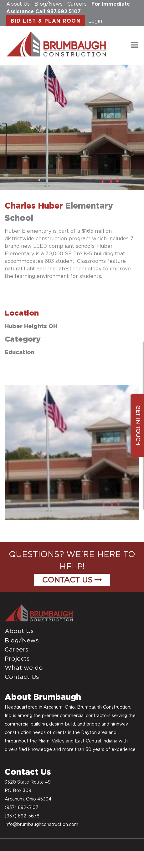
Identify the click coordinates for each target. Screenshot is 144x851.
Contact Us (72, 580)
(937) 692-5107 (22, 807)
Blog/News (48, 4)
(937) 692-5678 (22, 815)
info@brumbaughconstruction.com (41, 824)
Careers (77, 4)
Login (95, 21)
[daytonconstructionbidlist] (56, 43)
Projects (17, 658)
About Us (18, 4)
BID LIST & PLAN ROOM (46, 21)
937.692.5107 (64, 11)
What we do (24, 667)
